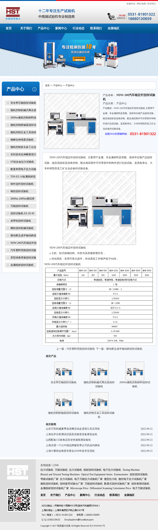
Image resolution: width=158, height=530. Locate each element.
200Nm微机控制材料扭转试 (23, 120)
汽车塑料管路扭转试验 (23, 250)
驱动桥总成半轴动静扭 (23, 235)
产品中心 (43, 28)
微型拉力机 (110, 479)
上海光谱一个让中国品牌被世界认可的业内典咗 (73, 445)
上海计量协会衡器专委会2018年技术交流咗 (70, 450)
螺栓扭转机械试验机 (22, 228)
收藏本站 (131, 3)
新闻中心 (61, 28)
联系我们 (151, 3)
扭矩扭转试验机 (139, 474)
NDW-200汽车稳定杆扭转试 (23, 245)
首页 (9, 28)
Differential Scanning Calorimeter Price (110, 488)
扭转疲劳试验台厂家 (71, 483)
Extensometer (121, 474)
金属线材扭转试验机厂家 (54, 488)
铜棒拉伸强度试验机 (22, 139)
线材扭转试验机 (93, 469)
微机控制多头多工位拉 (23, 147)
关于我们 (26, 28)
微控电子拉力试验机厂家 (132, 479)
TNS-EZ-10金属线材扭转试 (23, 179)
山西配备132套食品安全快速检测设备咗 (68, 439)
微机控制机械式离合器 (23, 110)
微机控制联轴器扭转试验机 (63, 413)
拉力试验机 (46, 469)
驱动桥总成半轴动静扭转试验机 (124, 348)
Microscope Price (79, 488)
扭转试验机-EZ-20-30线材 (22, 216)
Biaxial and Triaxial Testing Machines (60, 474)
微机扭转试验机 (49, 483)
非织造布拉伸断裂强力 (23, 154)
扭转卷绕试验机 (140, 483)
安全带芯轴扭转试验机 (23, 103)
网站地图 (141, 3)
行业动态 (78, 28)
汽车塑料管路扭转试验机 (81, 348)
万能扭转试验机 (19, 206)
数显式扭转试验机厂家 (117, 483)
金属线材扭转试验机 (22, 265)
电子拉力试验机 (112, 469)
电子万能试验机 (141, 488)
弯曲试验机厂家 (49, 479)
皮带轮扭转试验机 (20, 220)
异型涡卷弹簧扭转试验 (23, 257)
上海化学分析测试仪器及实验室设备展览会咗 (71, 434)
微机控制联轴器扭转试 (23, 125)
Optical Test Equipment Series (96, 474)
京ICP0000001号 (97, 525)
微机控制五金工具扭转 (23, 132)
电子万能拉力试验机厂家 (88, 479)
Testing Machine (131, 469)
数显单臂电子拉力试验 (23, 169)
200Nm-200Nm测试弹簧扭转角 (22, 201)
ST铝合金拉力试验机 (22, 161)
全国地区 (113, 28)
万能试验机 (61, 469)
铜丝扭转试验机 (19, 191)
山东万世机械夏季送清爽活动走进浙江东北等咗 (73, 428)
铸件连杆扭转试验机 (22, 184)
